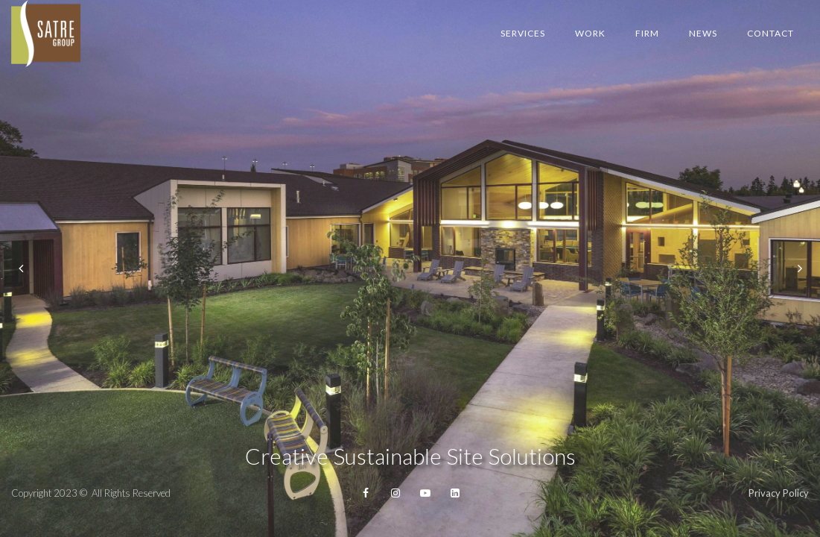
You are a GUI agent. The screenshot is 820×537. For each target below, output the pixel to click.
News (703, 33)
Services (522, 33)
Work (590, 33)
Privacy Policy (779, 493)
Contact (770, 33)
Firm (647, 33)
